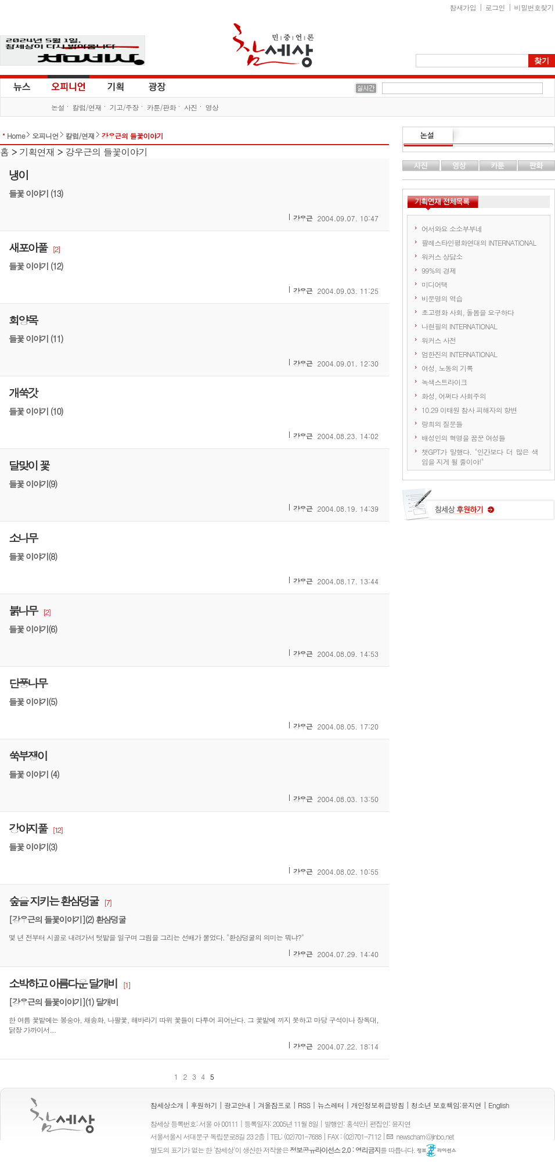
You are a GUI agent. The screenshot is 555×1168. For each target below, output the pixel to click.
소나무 (23, 537)
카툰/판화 (161, 107)
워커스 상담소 (441, 256)
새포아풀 (27, 247)
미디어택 (434, 284)
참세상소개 (166, 1105)
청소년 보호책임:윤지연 (446, 1105)
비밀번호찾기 (534, 7)
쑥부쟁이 (27, 755)
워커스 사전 (438, 340)
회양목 (23, 320)
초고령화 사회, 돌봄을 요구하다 (467, 312)
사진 (190, 107)
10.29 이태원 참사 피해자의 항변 (469, 410)
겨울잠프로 (274, 1105)
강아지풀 (27, 828)
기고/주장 (124, 107)
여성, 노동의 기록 (447, 368)
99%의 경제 (438, 270)
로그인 (495, 7)
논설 (57, 107)
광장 (149, 86)
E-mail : (391, 1136)
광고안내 (237, 1105)
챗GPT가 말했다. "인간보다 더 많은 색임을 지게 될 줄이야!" (479, 456)
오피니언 (68, 86)
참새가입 (463, 7)
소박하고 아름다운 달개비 (63, 983)
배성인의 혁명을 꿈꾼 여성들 (463, 438)
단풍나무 (27, 683)
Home (16, 136)
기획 (116, 86)
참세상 (273, 45)
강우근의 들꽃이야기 (132, 136)
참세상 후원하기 (478, 508)
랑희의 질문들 (441, 424)
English (498, 1105)
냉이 (18, 174)
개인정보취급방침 (377, 1105)
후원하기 (203, 1105)
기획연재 (37, 152)
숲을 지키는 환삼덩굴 (53, 900)
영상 (212, 107)
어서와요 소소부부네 (451, 228)
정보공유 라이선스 (436, 1150)
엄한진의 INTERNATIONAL (459, 354)
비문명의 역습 (441, 298)
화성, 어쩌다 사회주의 (453, 396)
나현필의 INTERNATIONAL (459, 326)
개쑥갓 (23, 392)
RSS (304, 1105)
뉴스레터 (331, 1105)
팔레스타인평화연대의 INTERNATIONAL (478, 242)
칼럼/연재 (87, 107)
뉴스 (21, 86)
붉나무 (23, 610)
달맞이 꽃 (29, 465)
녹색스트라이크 (444, 382)
